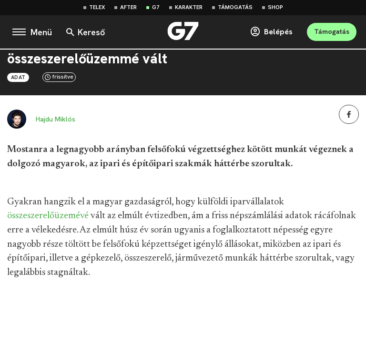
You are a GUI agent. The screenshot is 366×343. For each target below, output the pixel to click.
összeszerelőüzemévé (48, 216)
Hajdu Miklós (55, 119)
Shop (275, 7)
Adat (18, 77)
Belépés (271, 32)
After (128, 7)
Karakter (189, 7)
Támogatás (235, 7)
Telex (97, 7)
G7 (156, 7)
